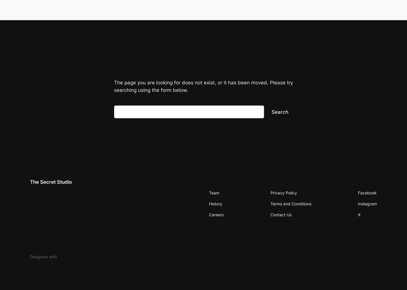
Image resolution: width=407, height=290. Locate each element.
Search (280, 112)
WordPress (68, 256)
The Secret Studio (54, 9)
